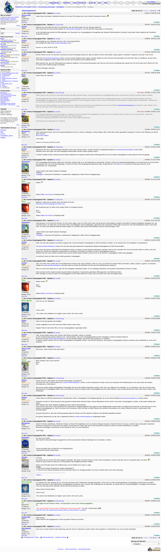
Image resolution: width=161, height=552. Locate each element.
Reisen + (39, 475)
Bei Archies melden (42, 135)
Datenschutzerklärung (71, 549)
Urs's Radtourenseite (5, 94)
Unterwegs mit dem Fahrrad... (8, 103)
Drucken (157, 22)
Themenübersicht (47, 537)
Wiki (105, 3)
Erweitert (17, 33)
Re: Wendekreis (58, 147)
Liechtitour (3, 102)
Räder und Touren (47, 194)
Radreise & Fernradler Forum (26, 7)
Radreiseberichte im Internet (9, 78)
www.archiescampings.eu (59, 43)
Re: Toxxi (56, 220)
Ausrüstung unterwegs (46, 7)
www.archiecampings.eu (74, 29)
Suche (91, 3)
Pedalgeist (39, 174)
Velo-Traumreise (4, 99)
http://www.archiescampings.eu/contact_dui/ (50, 204)
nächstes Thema (62, 537)
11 (156, 10)
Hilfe (99, 3)
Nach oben (24, 22)
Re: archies (57, 13)
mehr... (18, 87)
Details (18, 25)
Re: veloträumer (58, 199)
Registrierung (54, 3)
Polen (3, 77)
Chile (3, 85)
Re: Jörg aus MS (58, 24)
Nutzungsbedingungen (84, 549)
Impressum (61, 549)
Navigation (60, 7)
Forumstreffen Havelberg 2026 (10, 73)
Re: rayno (56, 129)
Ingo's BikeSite (4, 98)
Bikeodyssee (3, 92)
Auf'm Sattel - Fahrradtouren (7, 104)
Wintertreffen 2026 (7, 83)
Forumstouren (6, 75)
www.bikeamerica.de (5, 96)
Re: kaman (57, 332)
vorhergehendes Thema (30, 537)
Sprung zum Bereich (138, 541)
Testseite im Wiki (6, 74)
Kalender (66, 3)
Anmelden (151, 2)
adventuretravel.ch (5, 100)
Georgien (4, 86)
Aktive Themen (78, 3)
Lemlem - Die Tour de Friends (8, 95)
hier (121, 164)
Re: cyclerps (57, 52)
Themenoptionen (29, 10)
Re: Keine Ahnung (59, 92)
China (3, 79)
